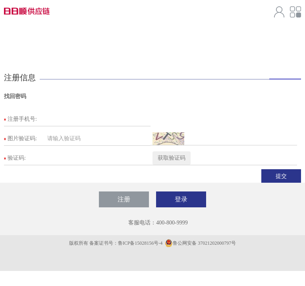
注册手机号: (22, 119)
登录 (181, 199)
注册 (124, 199)
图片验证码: (22, 138)
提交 (281, 176)
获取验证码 (171, 158)
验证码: (17, 158)
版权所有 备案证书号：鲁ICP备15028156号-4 (116, 243)
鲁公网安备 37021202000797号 (200, 243)
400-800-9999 (171, 223)
